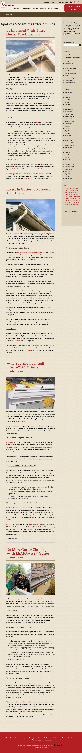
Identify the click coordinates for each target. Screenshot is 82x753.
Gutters (56, 9)
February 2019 (69, 162)
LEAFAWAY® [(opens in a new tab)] (10, 442)
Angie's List (68, 55)
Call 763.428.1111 (73, 9)
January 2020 (68, 140)
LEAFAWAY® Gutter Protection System (31, 604)
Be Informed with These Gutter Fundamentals (25, 32)
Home (7, 14)
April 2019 (67, 157)
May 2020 (67, 131)
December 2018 (69, 164)
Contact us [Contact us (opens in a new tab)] (30, 350)
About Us (16, 9)
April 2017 (67, 176)
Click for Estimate (73, 6)
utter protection (74, 204)
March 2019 (68, 159)
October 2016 (68, 178)
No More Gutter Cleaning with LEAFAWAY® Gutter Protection (27, 553)
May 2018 (67, 171)
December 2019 (69, 143)
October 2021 (68, 92)
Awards (67, 61)
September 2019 (69, 150)
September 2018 (69, 166)
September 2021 (69, 95)
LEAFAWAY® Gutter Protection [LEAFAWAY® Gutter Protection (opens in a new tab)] (33, 174)
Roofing (36, 9)
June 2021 (67, 100)
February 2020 (69, 138)
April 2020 (67, 133)
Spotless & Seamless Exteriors (25, 702)
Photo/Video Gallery (63, 2)
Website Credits (43, 747)
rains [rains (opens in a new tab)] (37, 122)
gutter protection (70, 194)
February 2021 (69, 109)
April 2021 (67, 104)
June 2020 (67, 128)
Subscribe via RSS (68, 34)
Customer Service (70, 66)
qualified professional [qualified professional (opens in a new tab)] (16, 169)
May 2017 (67, 174)
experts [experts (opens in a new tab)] (30, 336)
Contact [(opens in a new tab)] (8, 524)
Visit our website (71, 211)
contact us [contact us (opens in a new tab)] (30, 178)
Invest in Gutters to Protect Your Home (28, 191)
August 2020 (68, 123)
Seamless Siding (26, 9)
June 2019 (67, 154)
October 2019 (68, 147)
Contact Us (53, 2)
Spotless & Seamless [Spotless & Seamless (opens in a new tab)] (41, 169)
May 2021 (67, 102)
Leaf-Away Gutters (70, 73)
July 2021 (67, 97)
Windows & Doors (46, 9)
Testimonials (46, 2)
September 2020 (69, 121)
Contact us (9, 714)
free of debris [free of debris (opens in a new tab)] (16, 341)
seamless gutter (70, 202)
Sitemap (37, 747)
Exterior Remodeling (70, 68)
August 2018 (68, 169)
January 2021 (68, 111)
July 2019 (67, 152)
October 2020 (68, 119)
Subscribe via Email (77, 34)
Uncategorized (69, 80)
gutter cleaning (69, 190)
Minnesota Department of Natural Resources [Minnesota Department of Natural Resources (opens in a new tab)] (31, 252)
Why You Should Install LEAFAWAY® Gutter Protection (25, 367)
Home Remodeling (70, 70)
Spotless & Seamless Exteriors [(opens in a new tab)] (15, 508)
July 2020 (67, 126)
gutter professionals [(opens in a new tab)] (34, 524)
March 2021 (68, 107)
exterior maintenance (71, 188)
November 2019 (69, 145)
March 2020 (68, 135)
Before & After (69, 63)
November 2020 (69, 116)
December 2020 (69, 114)
